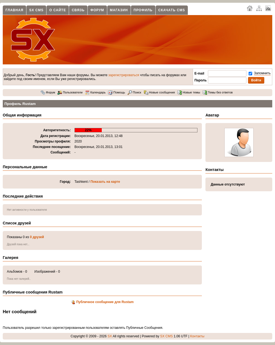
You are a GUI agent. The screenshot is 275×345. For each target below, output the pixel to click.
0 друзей (37, 237)
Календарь (95, 92)
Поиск (134, 92)
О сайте (57, 10)
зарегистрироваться (123, 75)
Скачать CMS (171, 10)
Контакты (197, 336)
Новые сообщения (159, 92)
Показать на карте (105, 182)
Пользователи (69, 92)
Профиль (143, 10)
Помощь (116, 92)
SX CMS (36, 10)
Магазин (119, 10)
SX (110, 336)
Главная (14, 10)
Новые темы (188, 92)
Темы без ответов (218, 92)
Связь (78, 10)
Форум (97, 10)
